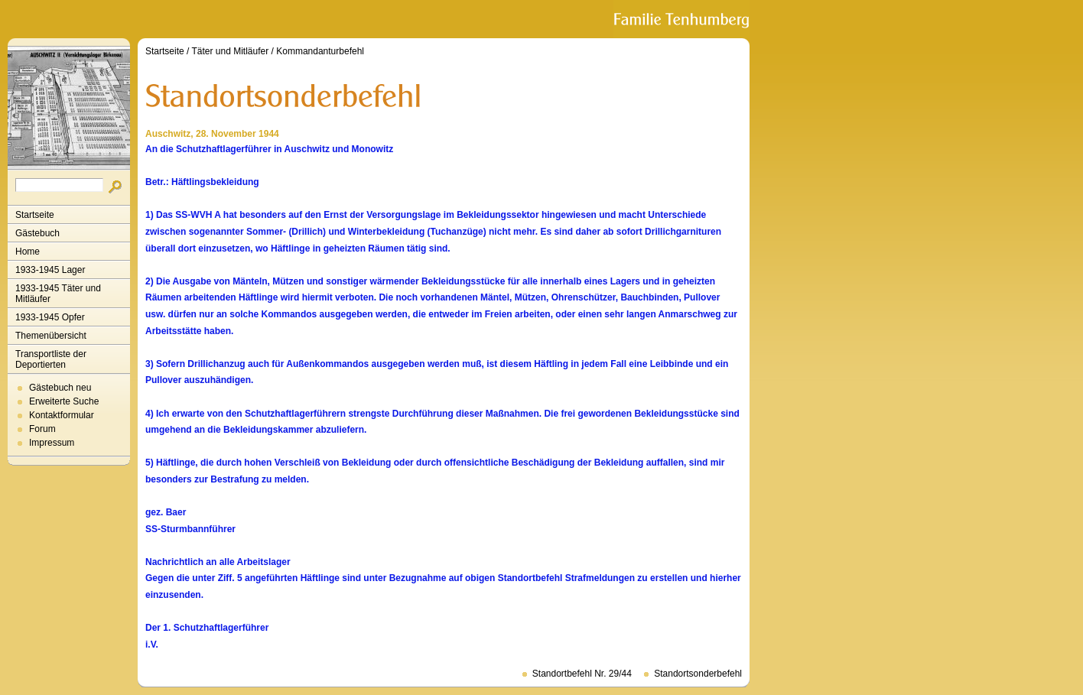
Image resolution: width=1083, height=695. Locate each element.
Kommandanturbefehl (320, 51)
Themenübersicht (50, 335)
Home (27, 251)
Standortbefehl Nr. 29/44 (582, 673)
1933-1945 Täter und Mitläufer (58, 293)
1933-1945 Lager (50, 270)
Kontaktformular (61, 415)
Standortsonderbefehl (698, 673)
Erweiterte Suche (64, 401)
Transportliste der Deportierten (50, 359)
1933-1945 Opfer (50, 317)
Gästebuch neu (60, 387)
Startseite (34, 214)
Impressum (51, 442)
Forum (42, 429)
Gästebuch (37, 233)
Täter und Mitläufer (230, 51)
